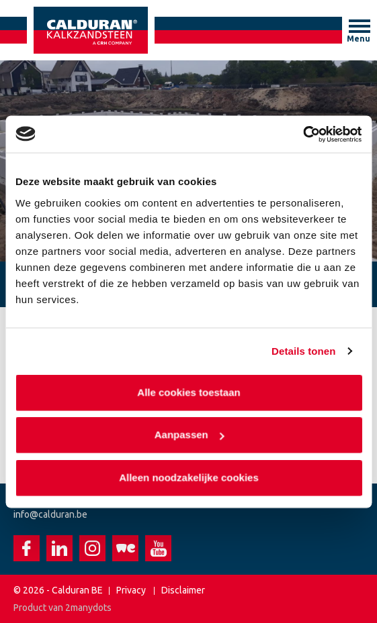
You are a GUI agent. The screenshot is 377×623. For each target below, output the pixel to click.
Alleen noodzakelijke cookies (189, 477)
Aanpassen (189, 435)
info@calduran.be (50, 514)
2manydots (88, 607)
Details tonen (303, 351)
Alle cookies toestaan (188, 392)
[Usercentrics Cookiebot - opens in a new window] (303, 134)
